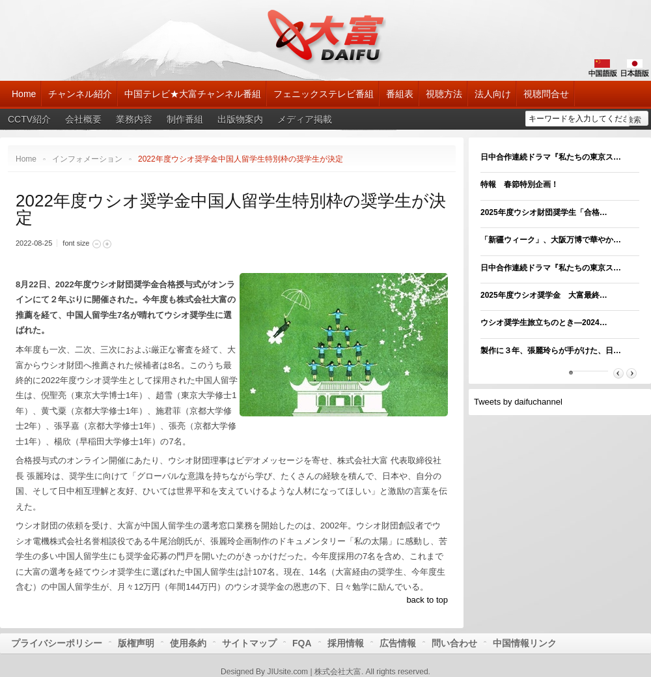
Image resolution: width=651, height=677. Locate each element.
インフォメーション (87, 159)
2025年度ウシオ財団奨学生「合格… (543, 212)
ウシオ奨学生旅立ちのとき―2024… (543, 322)
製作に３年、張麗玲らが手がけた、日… (550, 350)
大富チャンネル (326, 36)
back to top (427, 600)
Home (26, 159)
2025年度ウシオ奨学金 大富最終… (543, 295)
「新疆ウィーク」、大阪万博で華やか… (550, 239)
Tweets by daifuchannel (518, 402)
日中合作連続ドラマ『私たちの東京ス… (550, 157)
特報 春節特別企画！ (519, 184)
